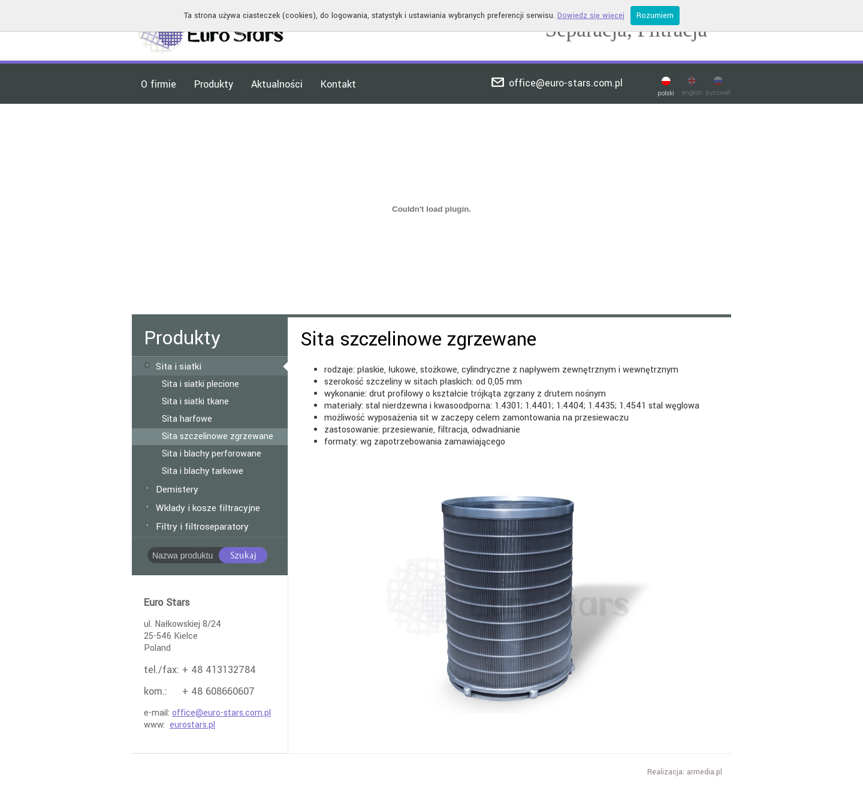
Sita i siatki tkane (195, 402)
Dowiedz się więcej (590, 15)
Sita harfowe (187, 419)
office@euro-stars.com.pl (566, 83)
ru (727, 70)
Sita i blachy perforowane (211, 454)
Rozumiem (655, 15)
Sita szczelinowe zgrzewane (217, 437)
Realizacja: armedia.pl (684, 772)
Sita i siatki (178, 367)
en (700, 70)
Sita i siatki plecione (200, 385)
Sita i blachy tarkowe (202, 471)
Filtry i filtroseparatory (202, 527)
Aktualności (277, 84)
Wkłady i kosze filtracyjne (208, 508)
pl (675, 70)
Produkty (213, 84)
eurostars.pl (192, 725)
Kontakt (338, 84)
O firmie (158, 84)
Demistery (177, 489)
